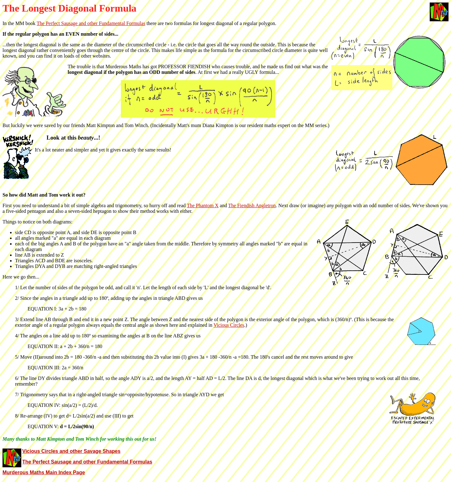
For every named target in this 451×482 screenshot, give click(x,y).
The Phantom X (202, 205)
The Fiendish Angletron (252, 205)
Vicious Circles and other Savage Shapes (71, 451)
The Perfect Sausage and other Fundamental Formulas (91, 23)
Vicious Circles (229, 325)
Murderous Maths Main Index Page (44, 472)
